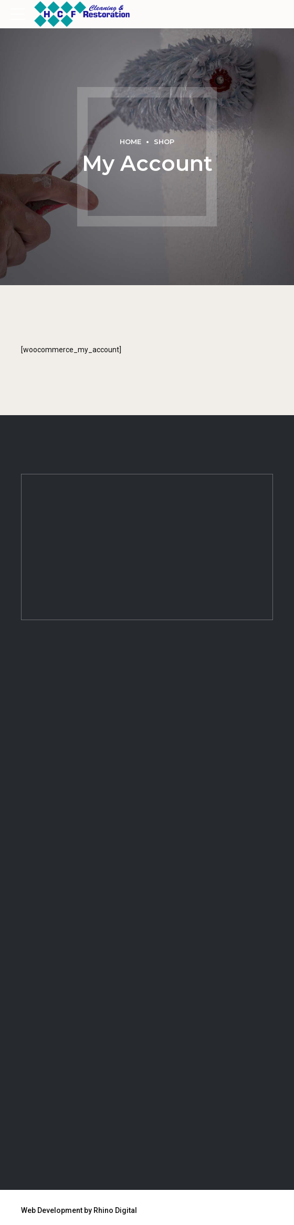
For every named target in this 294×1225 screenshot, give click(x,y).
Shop (164, 142)
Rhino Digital (115, 1210)
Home (130, 142)
